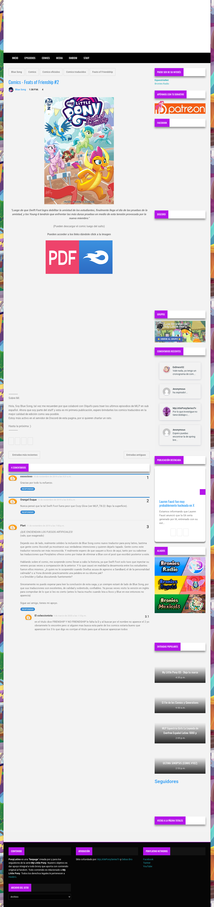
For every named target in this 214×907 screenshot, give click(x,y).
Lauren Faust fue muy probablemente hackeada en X (176, 503)
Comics (46, 58)
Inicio (15, 58)
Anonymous (179, 389)
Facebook (148, 859)
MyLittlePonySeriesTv (184, 408)
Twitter (146, 862)
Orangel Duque (28, 499)
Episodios (29, 58)
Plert (23, 525)
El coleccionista (43, 615)
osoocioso (26, 476)
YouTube (147, 866)
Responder (28, 489)
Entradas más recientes (24, 455)
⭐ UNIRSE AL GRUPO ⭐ (169, 339)
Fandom (73, 58)
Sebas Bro (127, 859)
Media (59, 58)
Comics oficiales (51, 72)
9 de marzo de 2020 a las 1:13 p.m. (70, 615)
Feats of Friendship (102, 72)
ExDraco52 (178, 367)
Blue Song (16, 72)
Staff (86, 58)
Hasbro (12, 877)
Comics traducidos (76, 72)
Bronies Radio (162, 83)
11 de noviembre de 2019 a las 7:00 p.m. (46, 525)
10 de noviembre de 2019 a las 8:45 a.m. (57, 499)
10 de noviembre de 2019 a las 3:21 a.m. (52, 476)
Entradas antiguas (136, 455)
